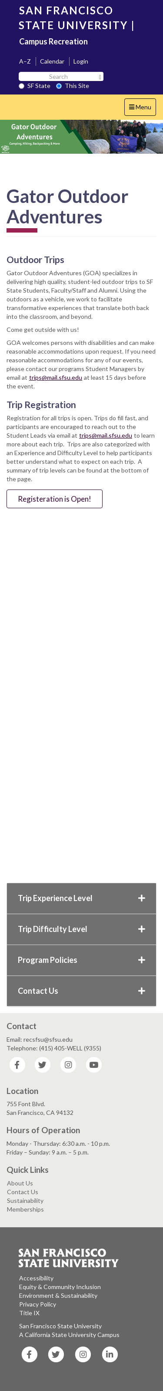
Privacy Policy (37, 1304)
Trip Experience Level (81, 898)
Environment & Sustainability (58, 1295)
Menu (142, 109)
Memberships (25, 1209)
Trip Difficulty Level (81, 929)
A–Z (25, 61)
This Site (72, 85)
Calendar (52, 61)
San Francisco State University (60, 1326)
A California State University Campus (69, 1334)
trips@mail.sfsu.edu (55, 377)
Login (80, 61)
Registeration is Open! (54, 498)
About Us (20, 1183)
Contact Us (81, 991)
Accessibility (36, 1278)
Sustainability (25, 1200)
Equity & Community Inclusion (60, 1286)
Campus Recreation (53, 41)
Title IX (29, 1313)
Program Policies (81, 960)
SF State (34, 85)
